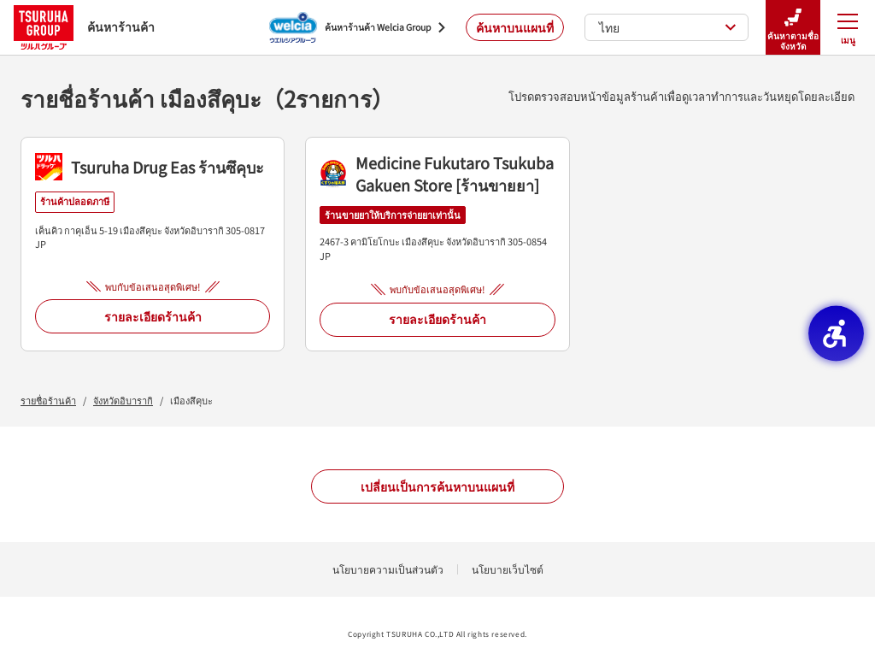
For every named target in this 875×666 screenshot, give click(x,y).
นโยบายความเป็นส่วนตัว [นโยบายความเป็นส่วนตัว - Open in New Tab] (387, 569)
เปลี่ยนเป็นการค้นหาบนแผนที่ (437, 486)
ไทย (668, 27)
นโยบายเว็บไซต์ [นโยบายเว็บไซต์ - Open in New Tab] (507, 569)
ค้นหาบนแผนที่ (515, 27)
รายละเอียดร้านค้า (153, 316)
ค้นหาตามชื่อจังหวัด (793, 27)
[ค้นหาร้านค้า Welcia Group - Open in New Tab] (357, 27)
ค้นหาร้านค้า (84, 27)
